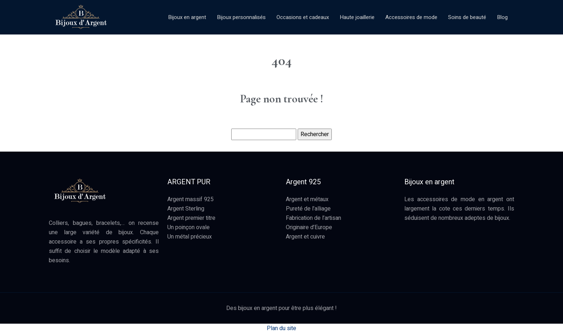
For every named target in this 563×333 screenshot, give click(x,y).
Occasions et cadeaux (302, 17)
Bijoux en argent (187, 17)
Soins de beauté (467, 17)
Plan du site (281, 328)
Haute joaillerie (357, 17)
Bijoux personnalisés (241, 17)
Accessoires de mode (411, 17)
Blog (502, 17)
